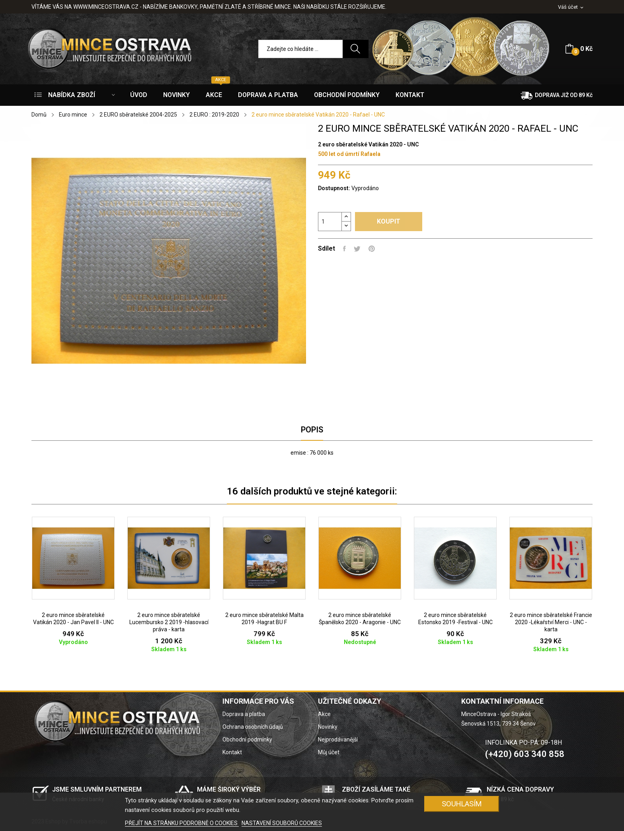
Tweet (357, 249)
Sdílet (344, 249)
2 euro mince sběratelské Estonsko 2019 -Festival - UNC (455, 618)
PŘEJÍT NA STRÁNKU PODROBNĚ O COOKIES (182, 823)
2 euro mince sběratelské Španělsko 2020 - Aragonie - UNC (360, 618)
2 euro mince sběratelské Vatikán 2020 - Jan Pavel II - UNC (73, 618)
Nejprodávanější (338, 739)
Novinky (327, 727)
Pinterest (372, 249)
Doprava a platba (243, 714)
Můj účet (328, 752)
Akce (324, 714)
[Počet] (330, 221)
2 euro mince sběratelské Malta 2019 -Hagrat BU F (264, 618)
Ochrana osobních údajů (252, 727)
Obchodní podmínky (247, 739)
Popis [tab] (312, 429)
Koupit (388, 221)
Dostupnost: (334, 188)
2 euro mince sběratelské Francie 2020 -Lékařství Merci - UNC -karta (551, 622)
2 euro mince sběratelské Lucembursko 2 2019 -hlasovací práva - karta (169, 622)
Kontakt (232, 752)
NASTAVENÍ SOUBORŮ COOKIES (282, 823)
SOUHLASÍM (462, 804)
